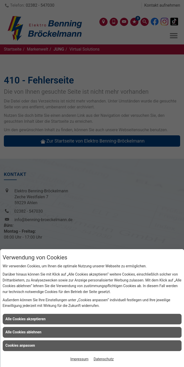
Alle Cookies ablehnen (23, 332)
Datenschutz (104, 359)
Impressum (79, 359)
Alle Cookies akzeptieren (25, 319)
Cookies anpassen (20, 345)
